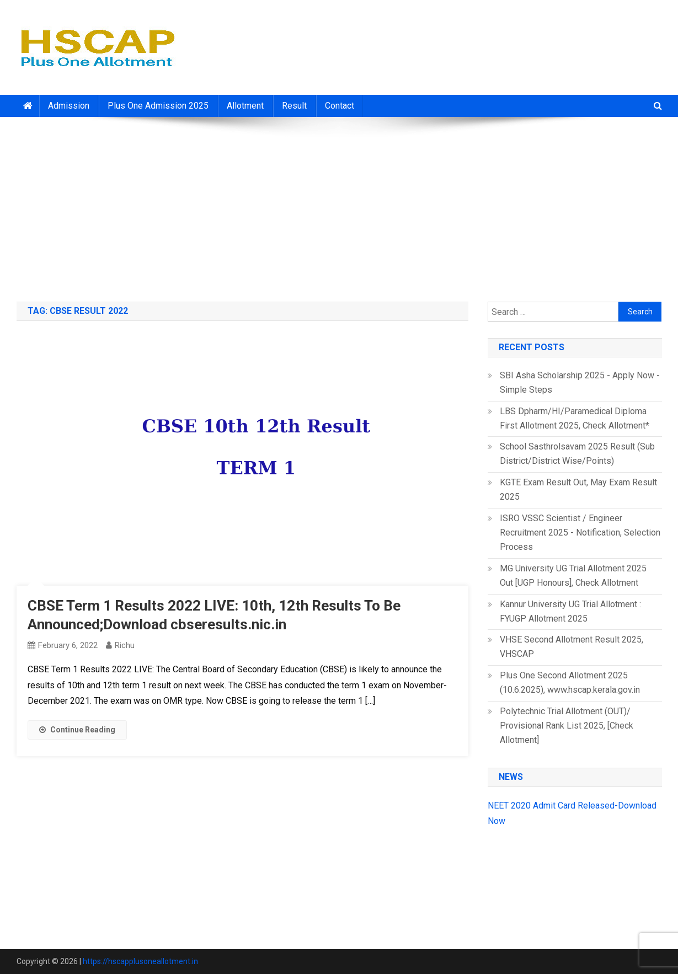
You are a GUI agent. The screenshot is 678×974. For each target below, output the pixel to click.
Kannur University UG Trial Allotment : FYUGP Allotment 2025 (570, 611)
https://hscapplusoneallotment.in (140, 961)
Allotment (245, 105)
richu (125, 645)
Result (294, 105)
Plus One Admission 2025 (158, 105)
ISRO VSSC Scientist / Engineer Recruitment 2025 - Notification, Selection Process (580, 532)
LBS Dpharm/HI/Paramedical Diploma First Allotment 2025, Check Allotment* (574, 418)
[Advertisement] (339, 205)
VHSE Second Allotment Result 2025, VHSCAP (571, 646)
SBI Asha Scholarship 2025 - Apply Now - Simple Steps (580, 382)
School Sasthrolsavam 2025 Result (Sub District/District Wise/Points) (577, 453)
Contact (339, 105)
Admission (68, 105)
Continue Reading (77, 729)
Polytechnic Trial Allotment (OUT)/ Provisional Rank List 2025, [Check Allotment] (566, 725)
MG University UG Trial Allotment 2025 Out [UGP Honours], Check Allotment (573, 575)
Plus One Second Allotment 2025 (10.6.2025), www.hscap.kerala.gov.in (570, 682)
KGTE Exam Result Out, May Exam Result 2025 (578, 489)
